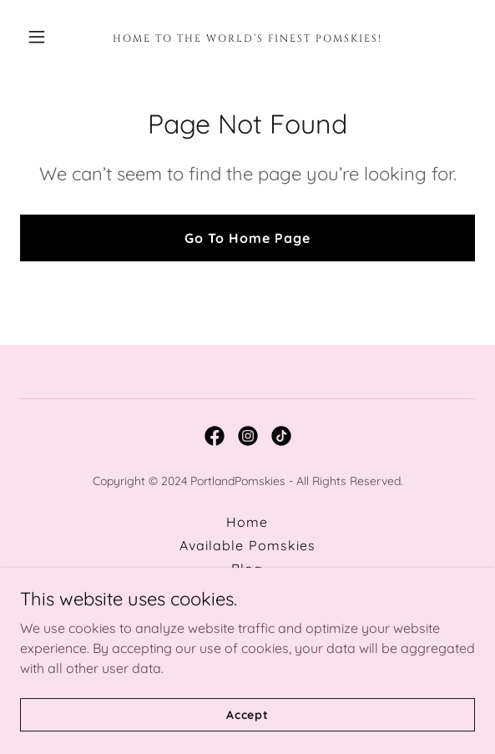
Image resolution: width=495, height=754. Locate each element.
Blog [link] (247, 568)
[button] (54, 36)
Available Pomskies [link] (247, 545)
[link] (248, 36)
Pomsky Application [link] (247, 615)
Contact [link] (247, 592)
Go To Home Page (247, 238)
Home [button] (247, 522)
